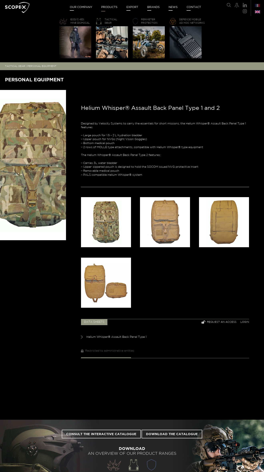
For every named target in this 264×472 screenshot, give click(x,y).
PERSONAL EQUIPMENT (41, 66)
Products (109, 7)
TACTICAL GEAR (15, 66)
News (173, 7)
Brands (153, 7)
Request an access (219, 322)
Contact (194, 7)
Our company (81, 7)
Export (132, 7)
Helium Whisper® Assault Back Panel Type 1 (114, 337)
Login (244, 322)
